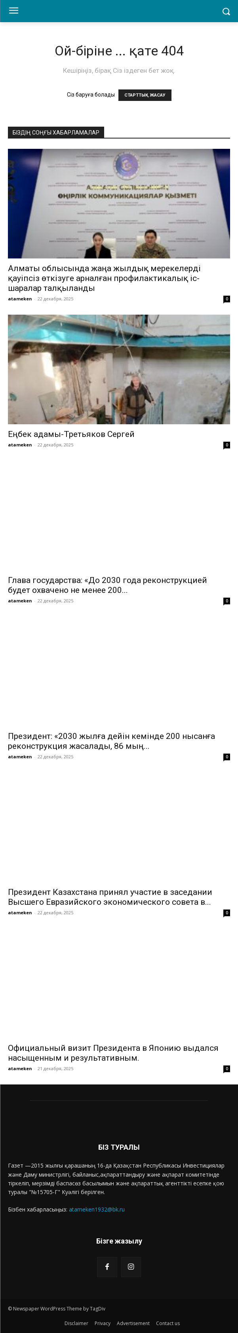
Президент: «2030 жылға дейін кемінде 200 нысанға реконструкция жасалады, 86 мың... (111, 741)
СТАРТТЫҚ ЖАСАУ (145, 95)
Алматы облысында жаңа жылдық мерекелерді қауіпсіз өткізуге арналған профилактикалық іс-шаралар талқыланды (104, 278)
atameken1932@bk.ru (97, 1209)
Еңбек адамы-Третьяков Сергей (71, 434)
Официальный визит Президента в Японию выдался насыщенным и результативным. (113, 1053)
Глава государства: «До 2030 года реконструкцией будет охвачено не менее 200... (107, 585)
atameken (20, 299)
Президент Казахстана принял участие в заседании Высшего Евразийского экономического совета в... (110, 897)
